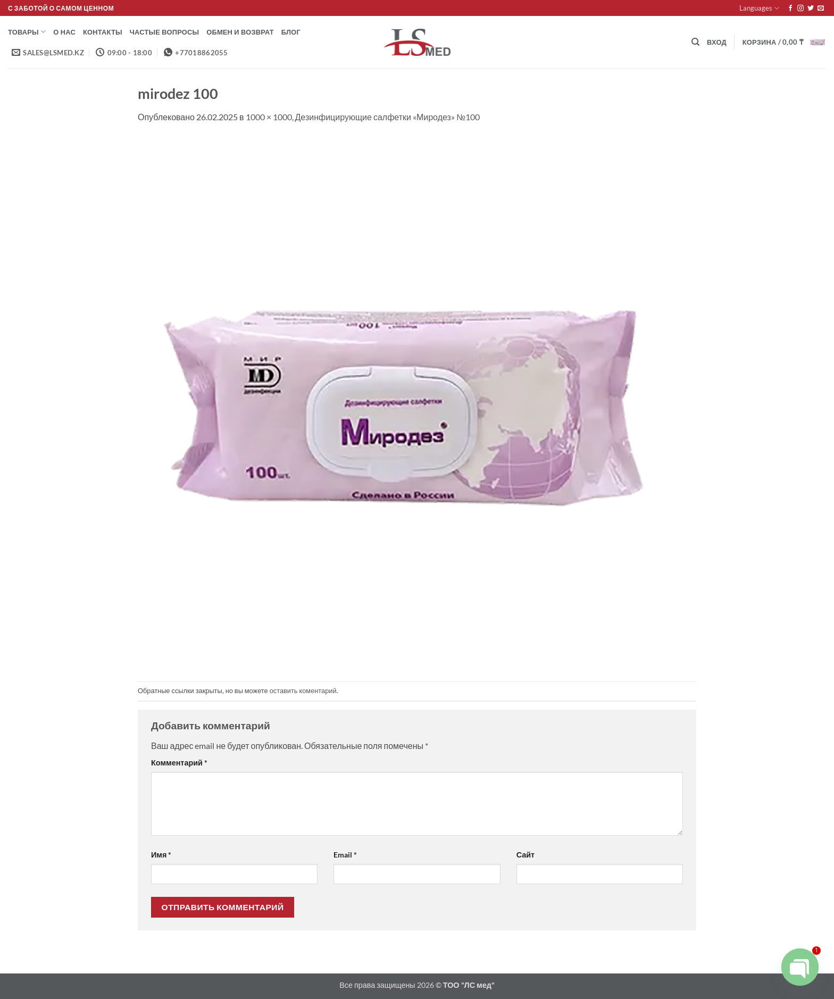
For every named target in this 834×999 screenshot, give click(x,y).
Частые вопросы (164, 32)
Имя (161, 854)
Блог (291, 32)
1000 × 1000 (269, 117)
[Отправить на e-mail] (821, 8)
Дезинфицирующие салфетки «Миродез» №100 (387, 117)
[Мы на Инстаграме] (800, 8)
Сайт (525, 854)
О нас (64, 32)
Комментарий (179, 762)
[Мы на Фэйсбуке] (790, 8)
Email (345, 854)
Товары (27, 32)
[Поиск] (695, 42)
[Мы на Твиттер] (810, 8)
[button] (717, 42)
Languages (759, 8)
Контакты (102, 32)
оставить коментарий (303, 690)
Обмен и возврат (240, 32)
